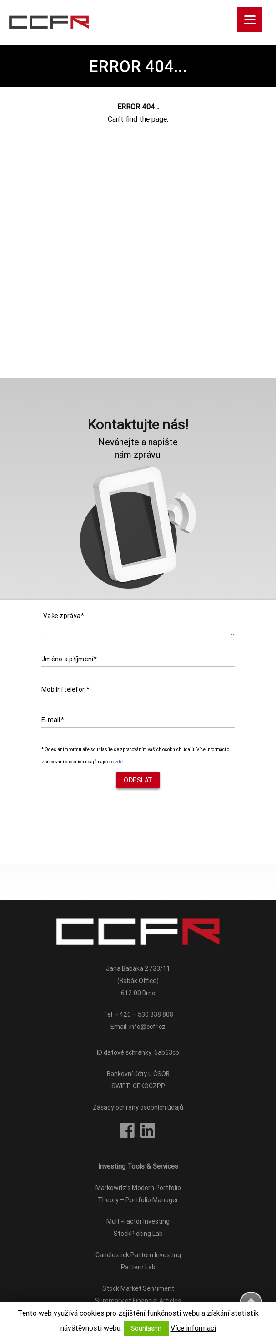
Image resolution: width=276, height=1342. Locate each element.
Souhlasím (146, 1328)
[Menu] (249, 19)
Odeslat (138, 780)
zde (119, 762)
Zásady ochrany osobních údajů (138, 1107)
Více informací (193, 1327)
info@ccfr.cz (147, 1026)
